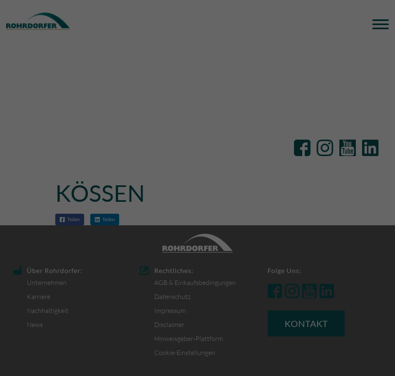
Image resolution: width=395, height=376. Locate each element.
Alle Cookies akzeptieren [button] (197, 219)
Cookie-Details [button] (161, 286)
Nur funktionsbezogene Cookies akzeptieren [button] (197, 244)
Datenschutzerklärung (245, 182)
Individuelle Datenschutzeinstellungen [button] (197, 268)
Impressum (238, 286)
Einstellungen (209, 190)
